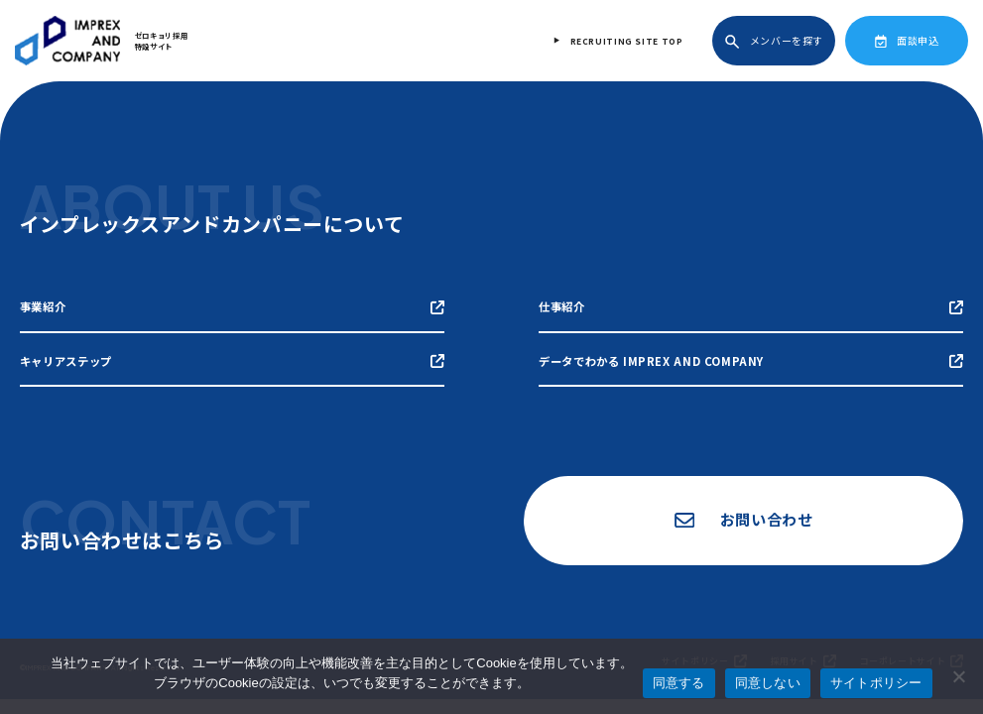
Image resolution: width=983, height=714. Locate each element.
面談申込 (906, 41)
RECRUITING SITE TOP (627, 40)
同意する (679, 682)
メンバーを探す (774, 41)
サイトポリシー (876, 682)
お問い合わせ (741, 520)
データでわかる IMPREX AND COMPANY (751, 360)
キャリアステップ (232, 360)
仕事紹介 (751, 306)
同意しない (767, 682)
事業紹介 (232, 306)
